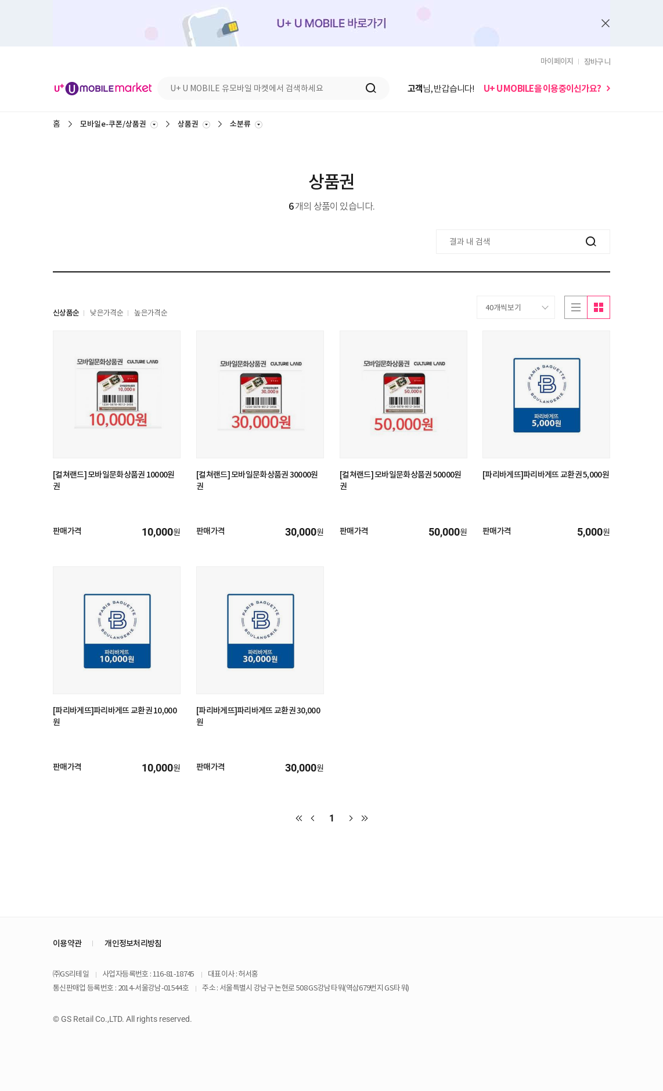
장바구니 (597, 62)
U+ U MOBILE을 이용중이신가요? (542, 88)
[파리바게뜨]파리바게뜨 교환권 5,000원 (545, 474)
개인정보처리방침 (133, 943)
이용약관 (67, 943)
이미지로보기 (598, 307)
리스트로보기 (575, 307)
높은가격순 (150, 313)
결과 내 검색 (52, 229)
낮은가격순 (106, 313)
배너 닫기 (606, 23)
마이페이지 (557, 61)
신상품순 (66, 313)
